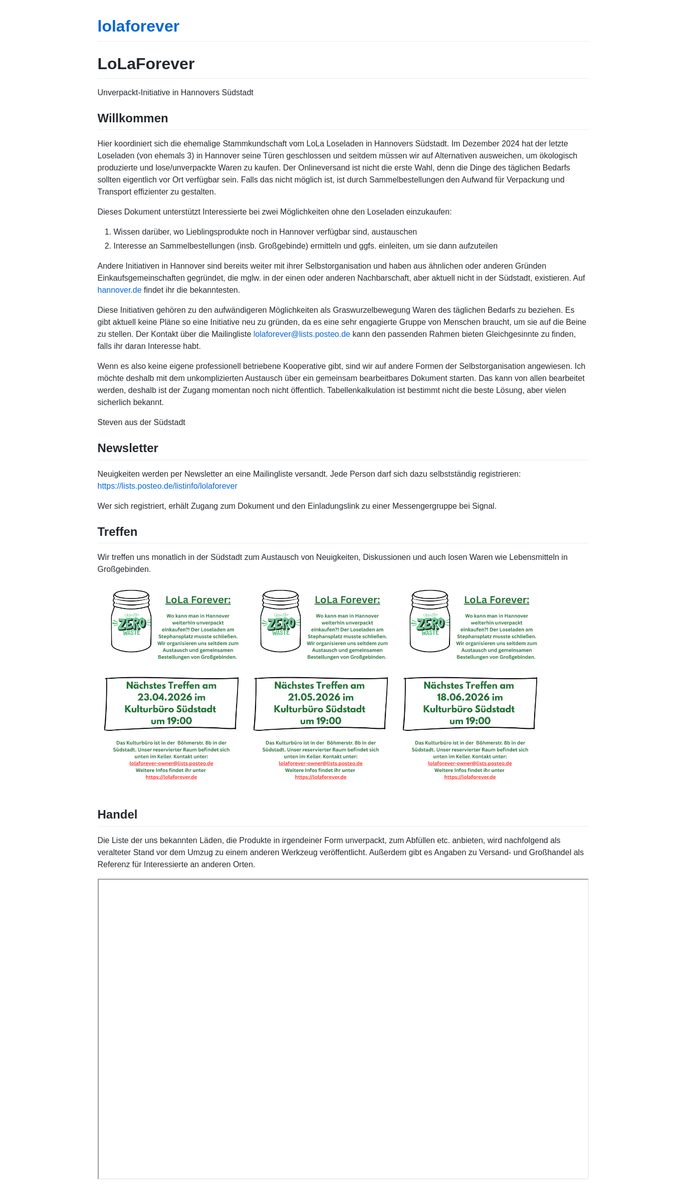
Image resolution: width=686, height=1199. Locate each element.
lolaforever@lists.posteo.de (302, 334)
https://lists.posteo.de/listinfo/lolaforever (168, 486)
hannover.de (120, 290)
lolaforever (139, 26)
